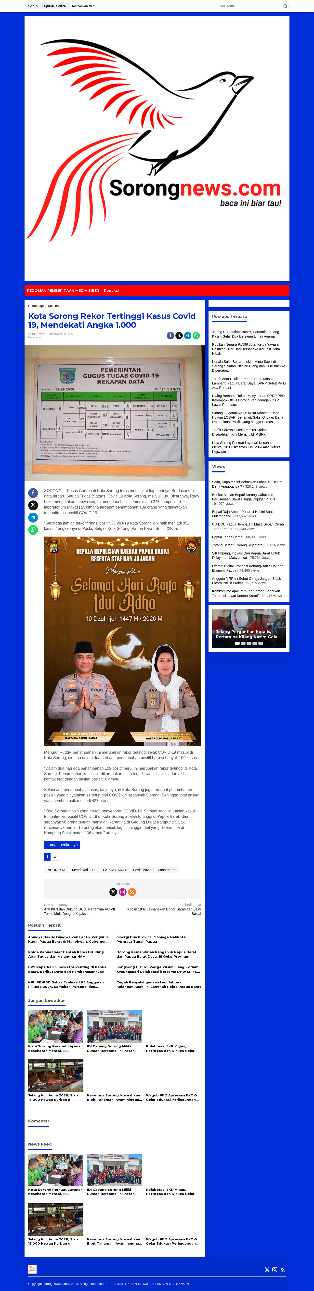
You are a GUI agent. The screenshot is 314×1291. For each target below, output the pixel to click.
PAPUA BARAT (114, 870)
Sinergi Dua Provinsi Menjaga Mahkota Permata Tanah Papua (151, 939)
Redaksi (182, 1284)
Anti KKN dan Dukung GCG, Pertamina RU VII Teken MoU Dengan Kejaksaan (81, 909)
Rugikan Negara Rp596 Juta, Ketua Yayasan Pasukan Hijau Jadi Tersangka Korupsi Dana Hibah (246, 348)
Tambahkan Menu (84, 6)
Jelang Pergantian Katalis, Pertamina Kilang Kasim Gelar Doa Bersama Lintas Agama (247, 634)
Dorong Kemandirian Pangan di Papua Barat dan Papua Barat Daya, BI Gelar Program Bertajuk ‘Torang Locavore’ (156, 954)
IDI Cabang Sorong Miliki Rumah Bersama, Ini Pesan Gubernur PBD (111, 1048)
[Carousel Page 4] (254, 643)
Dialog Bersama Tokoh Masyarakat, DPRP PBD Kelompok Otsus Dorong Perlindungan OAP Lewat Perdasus (248, 400)
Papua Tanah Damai (227, 537)
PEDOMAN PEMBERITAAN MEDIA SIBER (139, 1284)
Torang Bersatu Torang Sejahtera (237, 545)
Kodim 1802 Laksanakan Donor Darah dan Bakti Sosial (163, 909)
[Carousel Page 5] (260, 643)
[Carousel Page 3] (249, 643)
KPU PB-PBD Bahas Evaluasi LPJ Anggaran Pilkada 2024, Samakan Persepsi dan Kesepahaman (66, 984)
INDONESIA (56, 870)
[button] (285, 6)
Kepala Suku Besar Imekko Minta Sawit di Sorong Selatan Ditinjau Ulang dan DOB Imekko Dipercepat (248, 366)
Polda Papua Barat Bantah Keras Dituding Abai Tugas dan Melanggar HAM (66, 954)
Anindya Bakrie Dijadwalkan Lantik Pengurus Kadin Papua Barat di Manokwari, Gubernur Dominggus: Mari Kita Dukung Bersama (68, 939)
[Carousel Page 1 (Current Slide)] (237, 643)
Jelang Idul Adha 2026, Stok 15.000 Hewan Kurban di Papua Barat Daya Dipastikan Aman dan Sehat (54, 1097)
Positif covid (142, 870)
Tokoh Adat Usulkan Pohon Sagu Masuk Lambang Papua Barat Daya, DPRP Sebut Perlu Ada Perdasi (249, 383)
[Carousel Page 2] (243, 643)
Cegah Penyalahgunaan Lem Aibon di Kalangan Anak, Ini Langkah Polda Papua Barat (159, 984)
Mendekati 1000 (84, 870)
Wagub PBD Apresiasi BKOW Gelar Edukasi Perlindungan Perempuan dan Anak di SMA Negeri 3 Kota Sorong (172, 1097)
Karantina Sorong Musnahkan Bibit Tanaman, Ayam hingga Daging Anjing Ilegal (113, 1097)
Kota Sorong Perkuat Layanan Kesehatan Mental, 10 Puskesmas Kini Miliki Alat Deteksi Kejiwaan (55, 1048)
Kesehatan (35, 337)
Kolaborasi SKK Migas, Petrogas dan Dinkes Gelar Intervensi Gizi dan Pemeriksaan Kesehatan (170, 1048)
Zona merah (167, 870)
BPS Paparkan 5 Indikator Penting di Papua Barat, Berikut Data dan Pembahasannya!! (67, 969)
